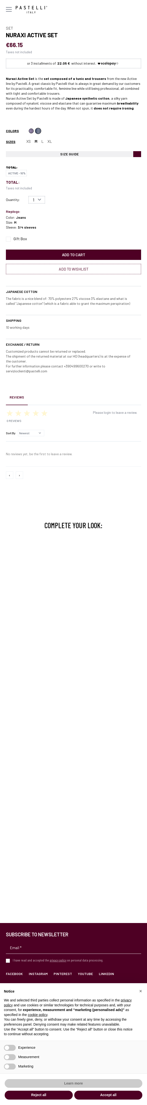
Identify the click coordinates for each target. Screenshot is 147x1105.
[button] (141, 991)
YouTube (85, 974)
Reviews (17, 397)
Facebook (14, 974)
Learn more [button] (73, 1083)
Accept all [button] (108, 1095)
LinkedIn (106, 974)
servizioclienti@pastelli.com (26, 371)
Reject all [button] (38, 1095)
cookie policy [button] (37, 1015)
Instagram (38, 974)
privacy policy (58, 960)
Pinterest (63, 974)
